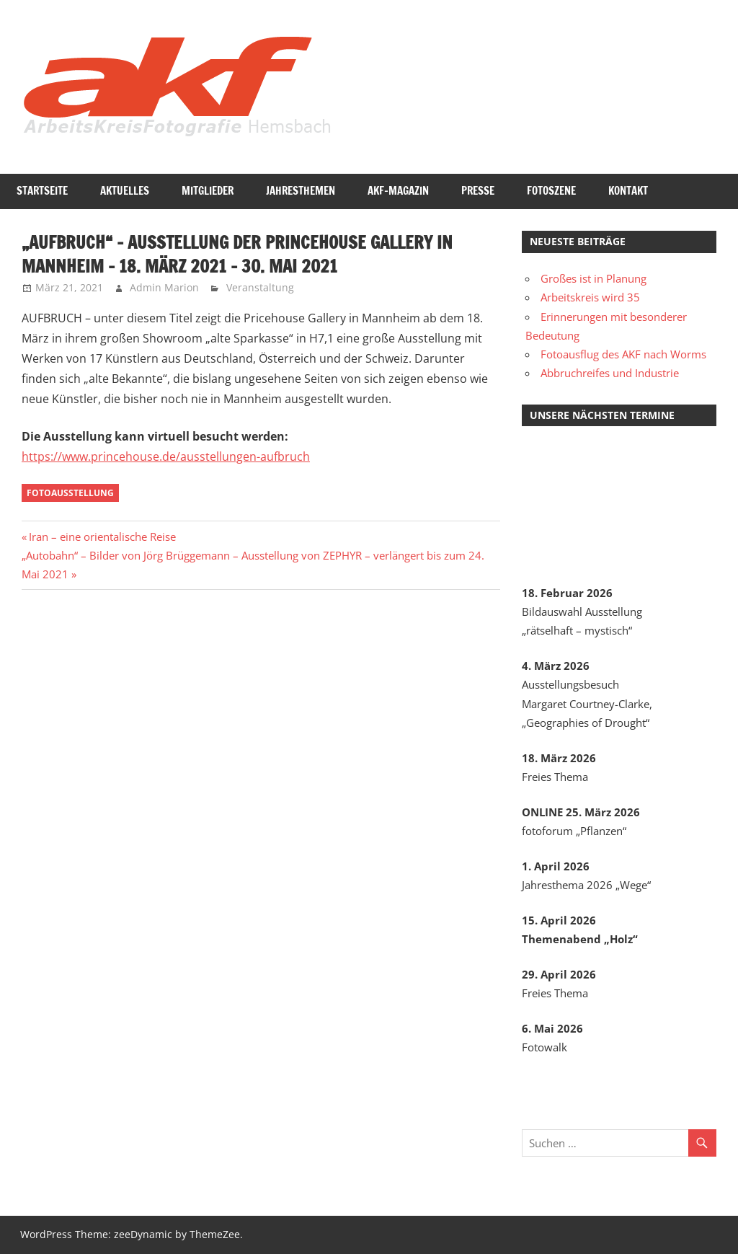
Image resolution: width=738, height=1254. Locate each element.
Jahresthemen (300, 190)
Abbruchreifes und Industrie (610, 373)
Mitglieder (208, 190)
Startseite (42, 190)
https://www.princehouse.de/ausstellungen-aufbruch (166, 456)
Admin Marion (164, 287)
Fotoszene (551, 190)
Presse (477, 190)
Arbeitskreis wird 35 (590, 297)
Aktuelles (124, 190)
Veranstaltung (260, 287)
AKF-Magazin (398, 190)
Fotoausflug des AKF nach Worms (623, 354)
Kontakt (628, 190)
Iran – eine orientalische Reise (102, 536)
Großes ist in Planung (593, 278)
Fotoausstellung (70, 493)
